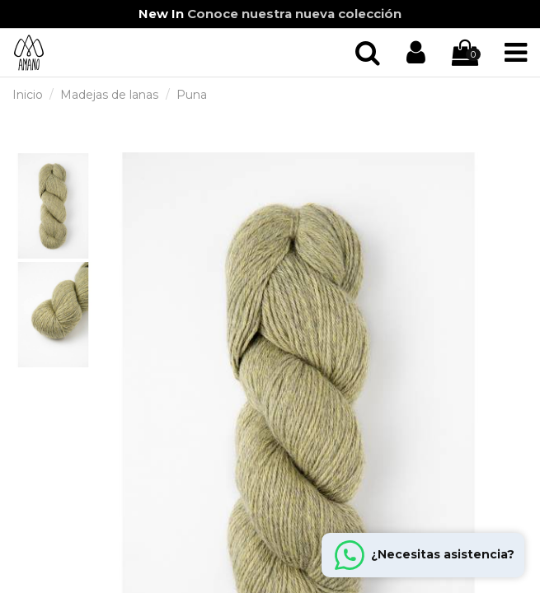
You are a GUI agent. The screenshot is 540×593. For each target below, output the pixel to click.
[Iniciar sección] (367, 53)
